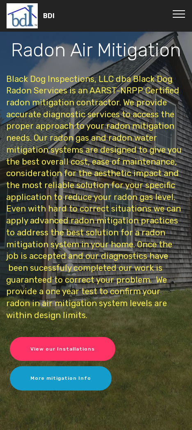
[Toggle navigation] (179, 13)
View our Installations (62, 349)
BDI (49, 16)
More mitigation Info (60, 378)
